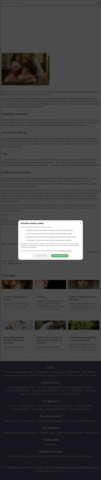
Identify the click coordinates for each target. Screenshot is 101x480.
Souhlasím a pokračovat (60, 256)
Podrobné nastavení (41, 256)
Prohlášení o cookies (65, 250)
